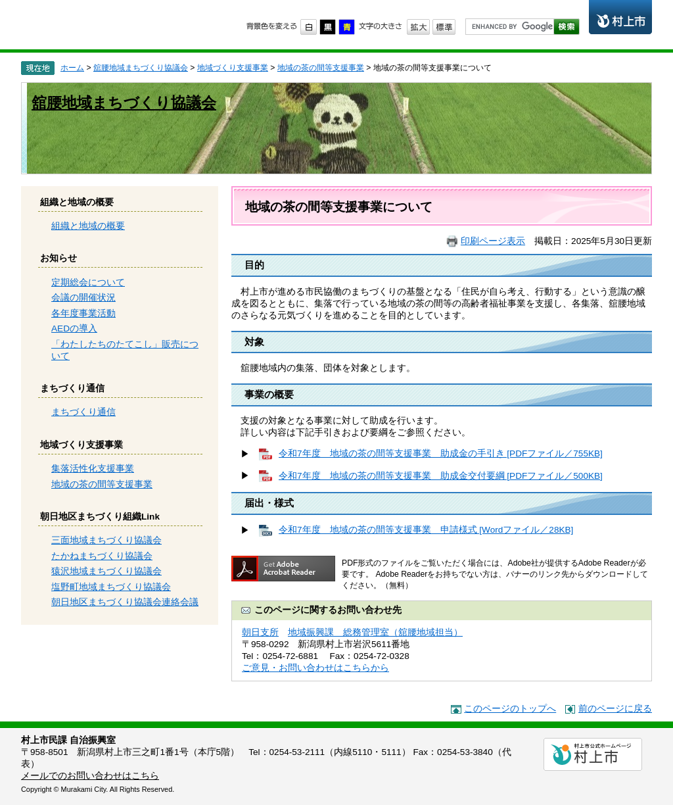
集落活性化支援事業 (92, 469)
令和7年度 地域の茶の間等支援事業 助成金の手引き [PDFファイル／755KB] (441, 453)
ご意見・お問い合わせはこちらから (315, 668)
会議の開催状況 (83, 298)
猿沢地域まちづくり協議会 (106, 571)
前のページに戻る (615, 709)
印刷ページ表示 (493, 241)
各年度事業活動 (83, 313)
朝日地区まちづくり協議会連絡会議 (124, 602)
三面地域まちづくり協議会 (106, 540)
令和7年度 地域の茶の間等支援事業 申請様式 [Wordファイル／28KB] (426, 530)
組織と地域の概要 (77, 202)
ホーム (72, 67)
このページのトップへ (510, 709)
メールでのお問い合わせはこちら (90, 776)
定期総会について (88, 282)
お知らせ (58, 258)
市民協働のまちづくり (124, 23)
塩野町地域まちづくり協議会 (111, 587)
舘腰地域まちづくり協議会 (140, 67)
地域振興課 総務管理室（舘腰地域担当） (375, 632)
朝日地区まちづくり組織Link (100, 517)
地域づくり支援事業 (232, 67)
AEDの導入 (74, 328)
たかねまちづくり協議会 (101, 556)
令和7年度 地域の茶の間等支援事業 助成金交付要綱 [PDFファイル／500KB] (441, 476)
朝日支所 (260, 632)
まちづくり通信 (72, 388)
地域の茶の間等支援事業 (320, 67)
